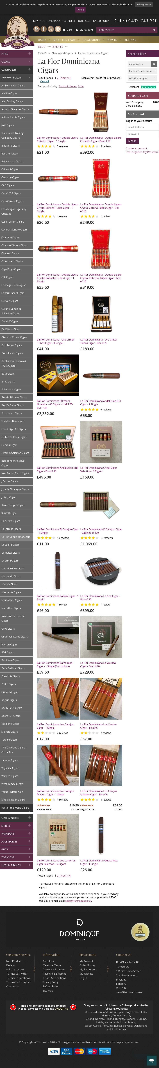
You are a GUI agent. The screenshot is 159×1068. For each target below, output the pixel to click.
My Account (86, 30)
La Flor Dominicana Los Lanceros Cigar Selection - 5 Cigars (56, 862)
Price (81, 86)
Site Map (48, 990)
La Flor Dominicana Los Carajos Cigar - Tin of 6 (98, 726)
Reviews (130, 39)
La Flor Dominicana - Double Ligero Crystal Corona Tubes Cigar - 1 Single (57, 208)
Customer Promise (54, 969)
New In (112, 39)
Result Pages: (45, 875)
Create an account (136, 148)
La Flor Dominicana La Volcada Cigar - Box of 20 (98, 664)
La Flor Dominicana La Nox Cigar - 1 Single (58, 597)
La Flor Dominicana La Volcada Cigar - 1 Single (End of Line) (54, 664)
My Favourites (88, 969)
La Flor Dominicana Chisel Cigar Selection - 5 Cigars (98, 469)
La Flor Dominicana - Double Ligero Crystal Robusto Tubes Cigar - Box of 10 (101, 278)
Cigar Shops (91, 39)
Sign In (132, 141)
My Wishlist (86, 973)
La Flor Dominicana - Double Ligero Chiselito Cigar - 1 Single (57, 139)
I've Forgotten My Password (142, 152)
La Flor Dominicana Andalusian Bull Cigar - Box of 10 (57, 469)
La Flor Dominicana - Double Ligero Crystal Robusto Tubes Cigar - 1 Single (57, 278)
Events (58, 46)
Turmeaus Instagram (18, 982)
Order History (87, 965)
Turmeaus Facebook (18, 978)
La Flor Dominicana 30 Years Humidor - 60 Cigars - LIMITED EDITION (55, 404)
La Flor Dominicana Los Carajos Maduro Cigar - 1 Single (55, 792)
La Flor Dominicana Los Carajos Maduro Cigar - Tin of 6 (98, 792)
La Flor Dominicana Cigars (93, 53)
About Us (48, 961)
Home (42, 39)
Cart (69, 30)
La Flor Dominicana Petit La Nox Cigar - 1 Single (99, 862)
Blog (41, 46)
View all (44, 81)
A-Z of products (15, 969)
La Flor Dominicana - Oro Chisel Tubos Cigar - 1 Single (55, 341)
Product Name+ (68, 86)
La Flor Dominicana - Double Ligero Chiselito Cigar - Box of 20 (101, 139)
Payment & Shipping (54, 973)
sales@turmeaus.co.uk (78, 900)
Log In (83, 978)
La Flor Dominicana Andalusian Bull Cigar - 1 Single (100, 402)
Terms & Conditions (54, 978)
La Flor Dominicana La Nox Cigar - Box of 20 (100, 597)
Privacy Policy (144, 4)
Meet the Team (64, 39)
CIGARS (42, 53)
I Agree (80, 10)
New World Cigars (62, 53)
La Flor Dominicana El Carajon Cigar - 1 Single (58, 531)
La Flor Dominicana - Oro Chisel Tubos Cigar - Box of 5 (98, 341)
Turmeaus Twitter (16, 973)
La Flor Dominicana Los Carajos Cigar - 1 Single (55, 726)
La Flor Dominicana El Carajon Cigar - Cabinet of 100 (101, 531)
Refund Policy (51, 986)
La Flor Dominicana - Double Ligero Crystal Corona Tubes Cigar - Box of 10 (101, 208)
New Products (14, 961)
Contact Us (12, 986)
